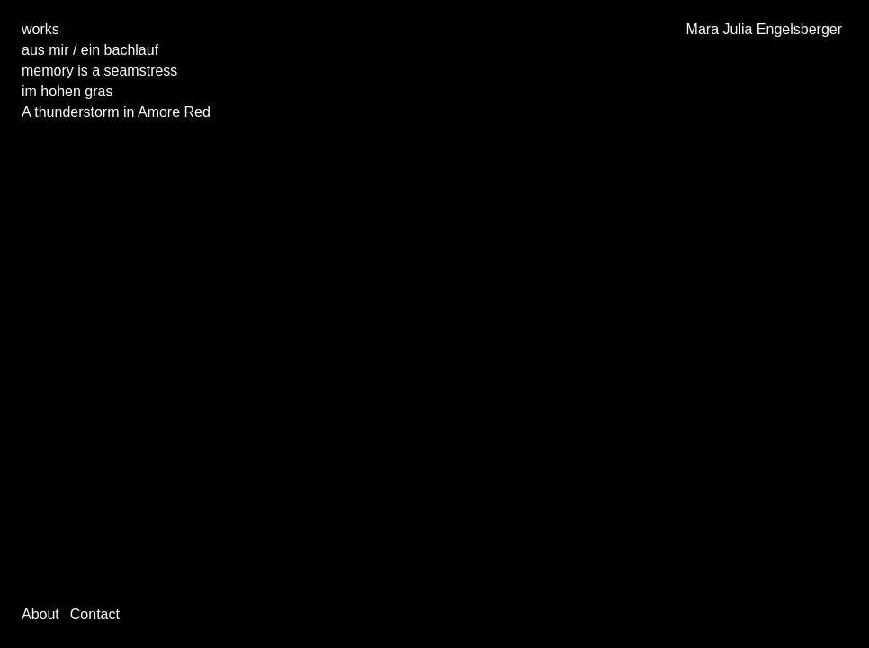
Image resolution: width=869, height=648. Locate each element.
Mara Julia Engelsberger (764, 29)
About (40, 614)
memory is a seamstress (99, 70)
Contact (95, 614)
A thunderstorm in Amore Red (116, 112)
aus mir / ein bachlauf (90, 50)
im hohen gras (67, 91)
